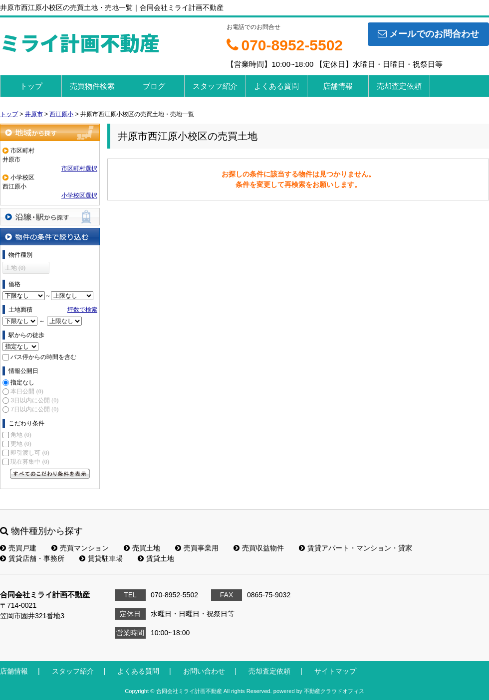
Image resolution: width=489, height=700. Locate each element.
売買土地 (142, 548)
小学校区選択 (79, 195)
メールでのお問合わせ (428, 34)
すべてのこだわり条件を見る (50, 474)
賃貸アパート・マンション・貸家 (355, 548)
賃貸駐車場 (101, 558)
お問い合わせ (204, 671)
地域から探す (50, 132)
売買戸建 (18, 548)
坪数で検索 (82, 309)
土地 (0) (15, 267)
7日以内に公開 (34, 409)
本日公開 (26, 391)
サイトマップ (335, 671)
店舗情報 (338, 86)
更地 (20, 443)
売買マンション (80, 548)
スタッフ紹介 (215, 86)
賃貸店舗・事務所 (32, 558)
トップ (31, 86)
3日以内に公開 (34, 400)
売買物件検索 (92, 86)
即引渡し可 (29, 452)
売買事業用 (197, 548)
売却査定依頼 (399, 86)
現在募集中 (29, 461)
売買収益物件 (259, 548)
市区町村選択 (79, 168)
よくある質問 (276, 86)
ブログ (154, 86)
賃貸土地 (156, 558)
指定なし (22, 382)
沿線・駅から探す (50, 216)
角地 (20, 434)
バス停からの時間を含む (43, 356)
